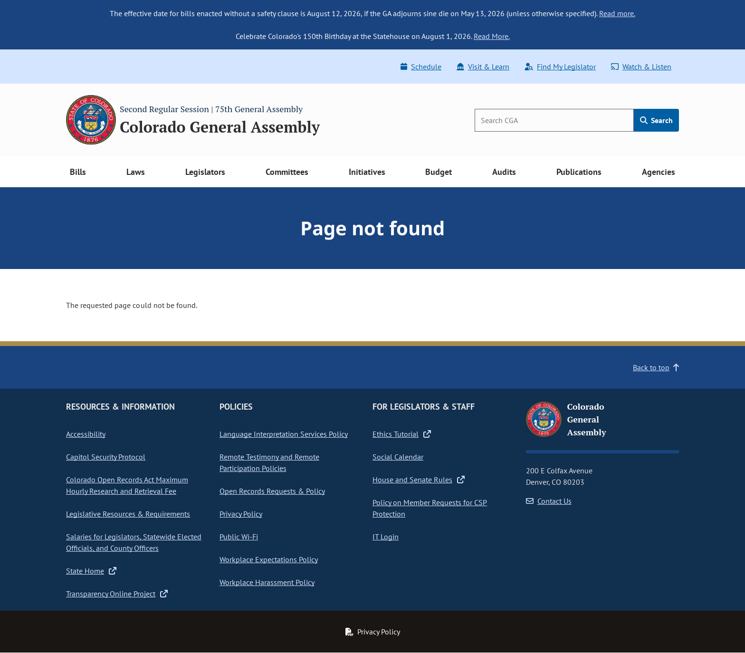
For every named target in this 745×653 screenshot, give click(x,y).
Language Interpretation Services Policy (284, 434)
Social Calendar (397, 456)
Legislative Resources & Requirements (128, 514)
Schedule (421, 66)
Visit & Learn (483, 66)
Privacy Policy (241, 514)
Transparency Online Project (117, 593)
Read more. (617, 13)
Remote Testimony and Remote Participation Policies (269, 462)
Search (656, 120)
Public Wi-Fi (239, 536)
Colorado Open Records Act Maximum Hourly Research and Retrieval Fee (127, 485)
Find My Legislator (560, 66)
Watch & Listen (641, 66)
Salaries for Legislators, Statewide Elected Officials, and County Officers (133, 542)
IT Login (385, 536)
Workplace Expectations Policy (269, 559)
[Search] (554, 120)
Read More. (492, 36)
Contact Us (549, 501)
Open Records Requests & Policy (272, 491)
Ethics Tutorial (401, 434)
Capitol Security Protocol (105, 456)
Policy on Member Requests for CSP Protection (429, 508)
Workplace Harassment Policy (267, 582)
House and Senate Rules (418, 479)
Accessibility (85, 434)
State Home (91, 571)
